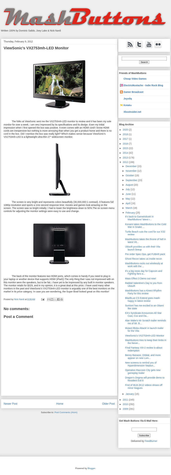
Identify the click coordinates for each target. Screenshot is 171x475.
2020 (126, 129)
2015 (126, 148)
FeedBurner (151, 441)
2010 (126, 404)
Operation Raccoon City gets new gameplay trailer (142, 371)
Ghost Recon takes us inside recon (143, 258)
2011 (126, 399)
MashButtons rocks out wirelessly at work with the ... (144, 265)
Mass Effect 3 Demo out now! (140, 278)
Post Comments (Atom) (66, 412)
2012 (126, 162)
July (128, 189)
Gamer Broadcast (133, 92)
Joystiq (128, 98)
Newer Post (10, 403)
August (130, 184)
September (132, 180)
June (128, 194)
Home (59, 403)
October (130, 175)
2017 (126, 139)
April (128, 203)
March (129, 208)
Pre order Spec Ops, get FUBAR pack (145, 254)
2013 (126, 157)
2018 (126, 134)
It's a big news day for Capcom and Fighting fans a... (143, 272)
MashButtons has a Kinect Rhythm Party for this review (143, 292)
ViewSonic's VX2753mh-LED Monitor (144, 335)
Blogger (91, 468)
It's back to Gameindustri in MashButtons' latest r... (139, 218)
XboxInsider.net (132, 112)
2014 (126, 152)
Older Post (108, 403)
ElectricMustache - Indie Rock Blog (143, 85)
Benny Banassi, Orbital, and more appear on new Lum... (142, 356)
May (128, 198)
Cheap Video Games (135, 78)
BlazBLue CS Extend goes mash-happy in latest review (142, 299)
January (130, 394)
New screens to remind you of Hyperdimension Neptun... (140, 364)
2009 (126, 409)
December (131, 166)
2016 (126, 143)
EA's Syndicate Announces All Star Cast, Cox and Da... (143, 314)
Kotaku (128, 105)
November (131, 170)
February (131, 212)
